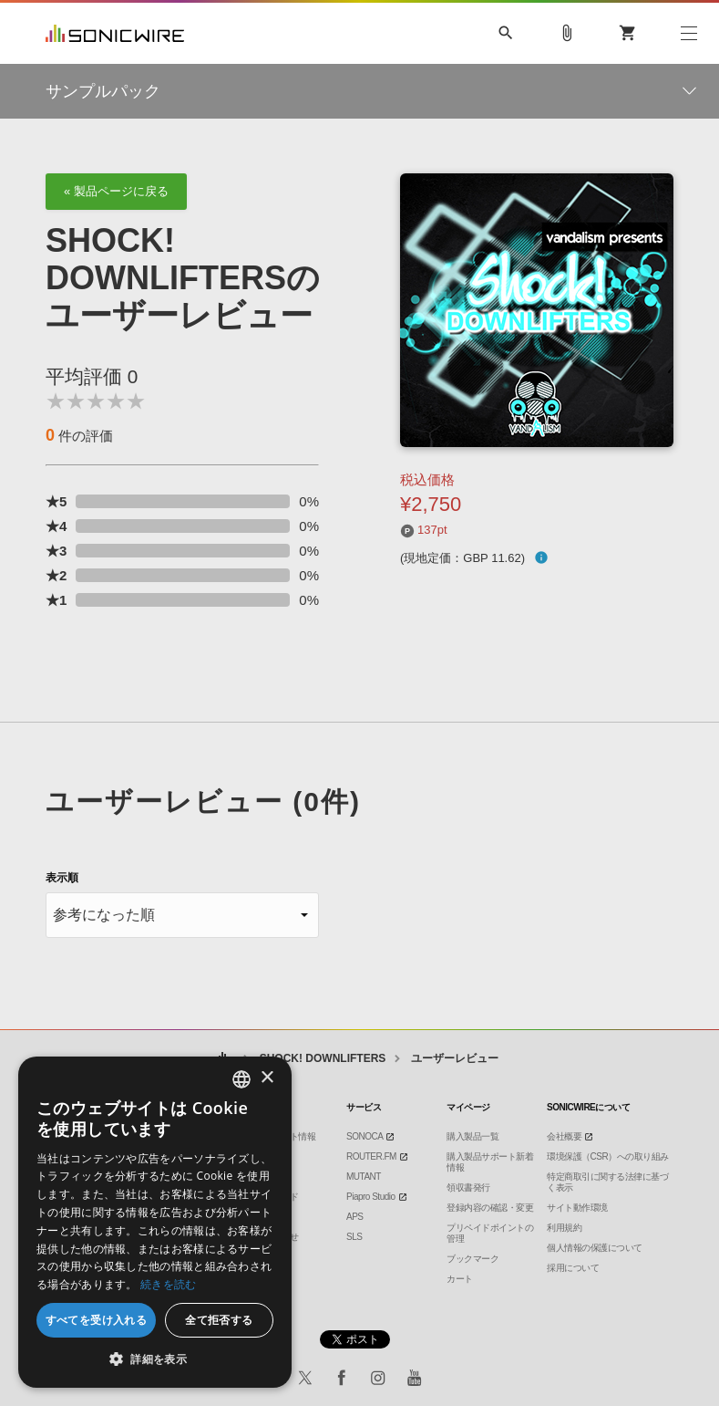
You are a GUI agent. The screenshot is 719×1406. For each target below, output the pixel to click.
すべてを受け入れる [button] (97, 1320)
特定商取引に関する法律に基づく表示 (607, 1182)
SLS (354, 1237)
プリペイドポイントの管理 (490, 1233)
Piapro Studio (370, 1197)
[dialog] (155, 1222)
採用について (573, 1268)
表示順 (62, 877)
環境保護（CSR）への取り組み (608, 1156)
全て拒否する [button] (218, 1320)
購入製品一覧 (472, 1136)
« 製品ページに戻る (116, 191)
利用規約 (564, 1228)
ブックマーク (472, 1259)
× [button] (266, 1078)
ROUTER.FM (371, 1156)
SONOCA (364, 1136)
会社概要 (564, 1136)
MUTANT (363, 1177)
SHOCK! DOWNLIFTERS (323, 1058)
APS (355, 1217)
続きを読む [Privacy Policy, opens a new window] (168, 1284)
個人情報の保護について (594, 1248)
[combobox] (241, 1079)
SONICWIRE (115, 33)
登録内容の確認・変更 (490, 1208)
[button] (154, 1359)
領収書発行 (468, 1187)
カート (460, 1279)
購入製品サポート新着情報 (490, 1161)
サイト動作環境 (577, 1208)
